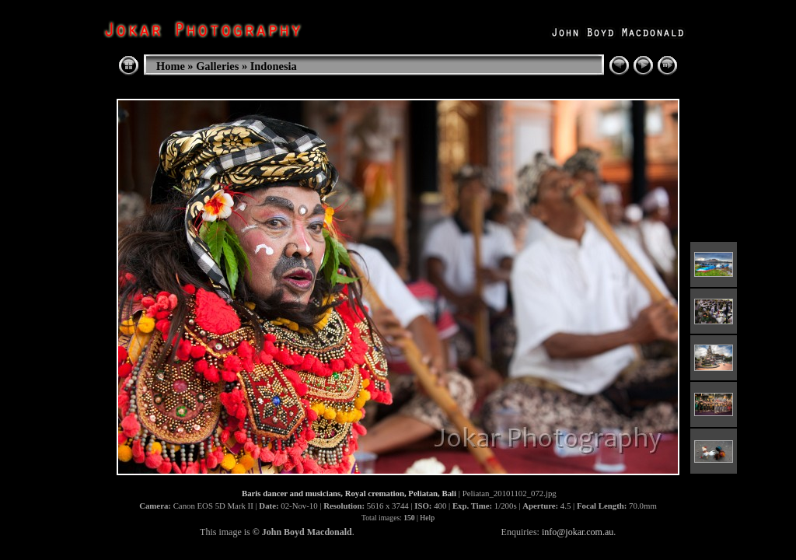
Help (427, 517)
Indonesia (273, 66)
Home (170, 66)
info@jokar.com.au (577, 532)
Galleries (217, 66)
